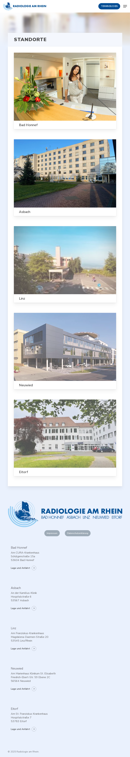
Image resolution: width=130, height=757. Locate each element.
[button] (125, 6)
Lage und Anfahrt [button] (20, 568)
